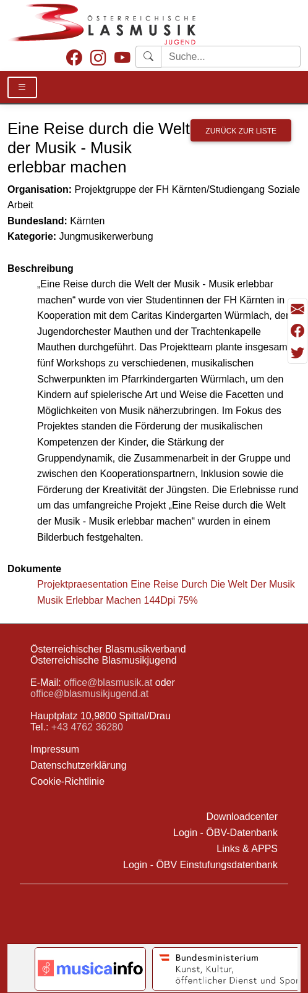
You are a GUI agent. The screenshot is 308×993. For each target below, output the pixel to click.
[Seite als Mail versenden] (297, 309)
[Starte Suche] (231, 56)
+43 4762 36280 (87, 727)
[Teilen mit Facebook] (297, 331)
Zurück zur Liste (240, 131)
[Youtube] (122, 58)
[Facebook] (74, 58)
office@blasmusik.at (108, 682)
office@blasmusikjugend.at (89, 693)
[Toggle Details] (22, 87)
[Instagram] (98, 58)
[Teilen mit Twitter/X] (297, 352)
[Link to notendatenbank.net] (90, 969)
